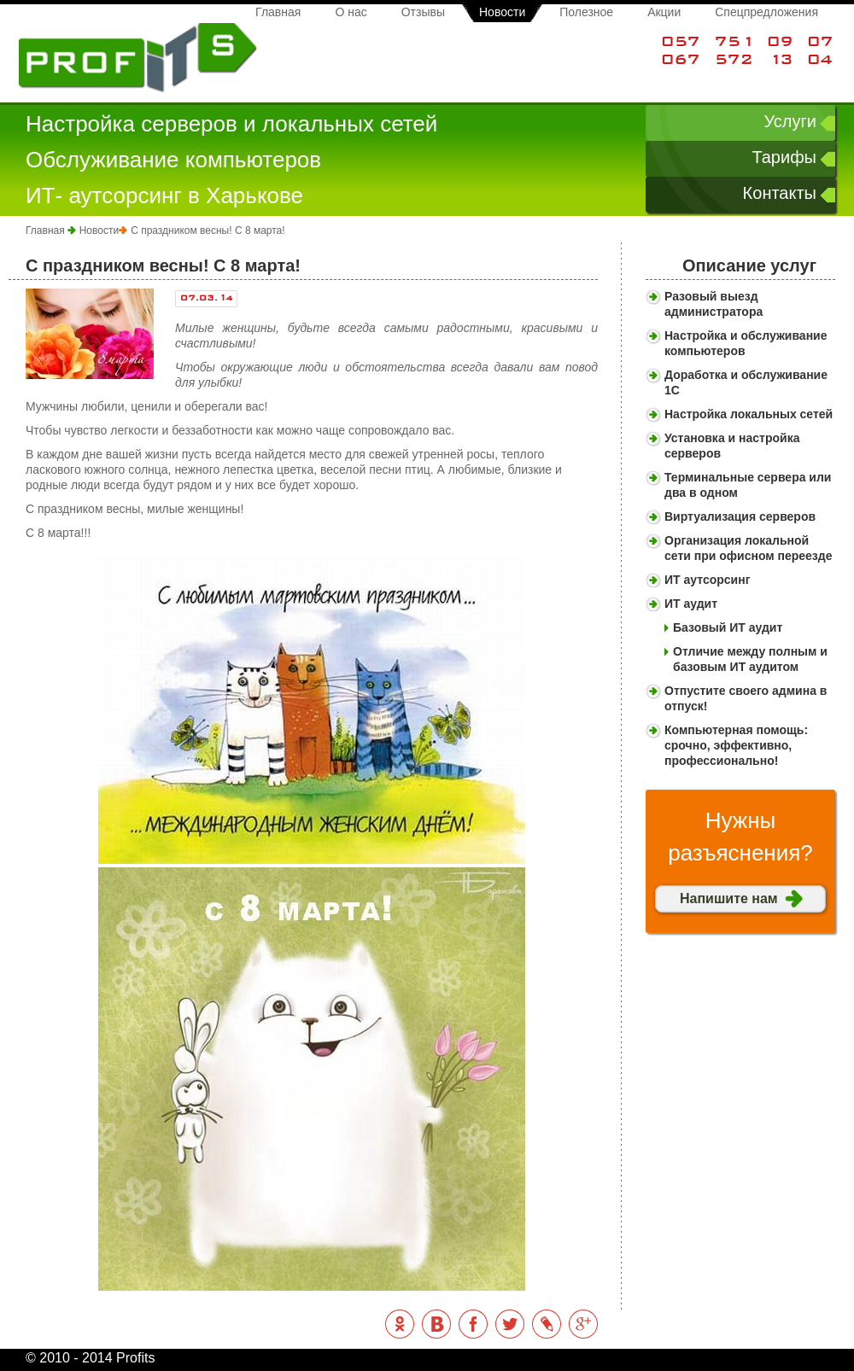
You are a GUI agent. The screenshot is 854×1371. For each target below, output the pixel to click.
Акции (664, 12)
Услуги (789, 121)
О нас (350, 12)
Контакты (779, 193)
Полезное (586, 12)
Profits (138, 58)
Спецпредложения (766, 12)
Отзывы (423, 12)
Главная (278, 12)
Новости (502, 12)
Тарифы (784, 157)
